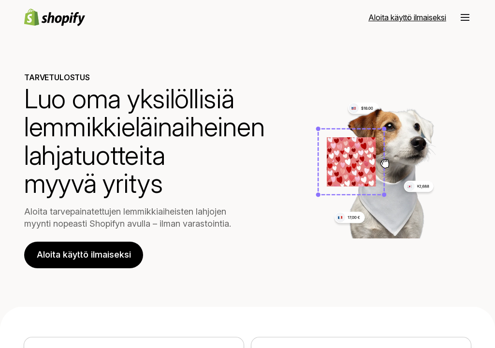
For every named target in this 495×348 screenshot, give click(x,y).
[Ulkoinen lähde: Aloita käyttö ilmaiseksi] (407, 17)
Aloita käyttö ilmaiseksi (84, 255)
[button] (465, 17)
